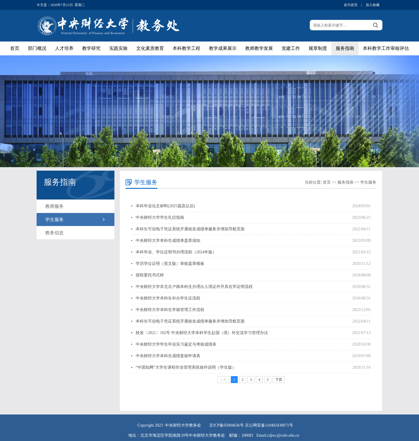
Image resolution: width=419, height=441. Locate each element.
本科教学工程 (186, 48)
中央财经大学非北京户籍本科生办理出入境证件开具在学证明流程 (194, 286)
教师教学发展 (259, 48)
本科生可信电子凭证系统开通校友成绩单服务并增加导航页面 (190, 229)
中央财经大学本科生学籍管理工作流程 (170, 310)
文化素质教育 (150, 48)
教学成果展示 (223, 48)
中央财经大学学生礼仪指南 (160, 217)
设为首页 (351, 5)
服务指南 (345, 48)
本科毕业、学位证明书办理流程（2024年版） (176, 252)
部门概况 (37, 48)
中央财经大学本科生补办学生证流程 (168, 298)
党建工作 (291, 48)
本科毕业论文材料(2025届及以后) (165, 206)
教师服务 (54, 206)
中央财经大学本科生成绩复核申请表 (168, 356)
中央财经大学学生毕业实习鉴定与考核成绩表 (176, 344)
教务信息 (54, 232)
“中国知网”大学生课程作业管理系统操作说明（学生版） (186, 367)
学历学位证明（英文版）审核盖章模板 (170, 263)
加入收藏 (373, 5)
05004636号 (234, 425)
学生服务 (54, 219)
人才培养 (64, 48)
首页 (14, 48)
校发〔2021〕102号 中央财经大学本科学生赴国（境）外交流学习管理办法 (202, 333)
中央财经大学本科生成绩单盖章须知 (168, 240)
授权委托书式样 (150, 275)
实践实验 (118, 48)
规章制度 (318, 48)
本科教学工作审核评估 (386, 48)
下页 (278, 380)
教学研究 (91, 48)
